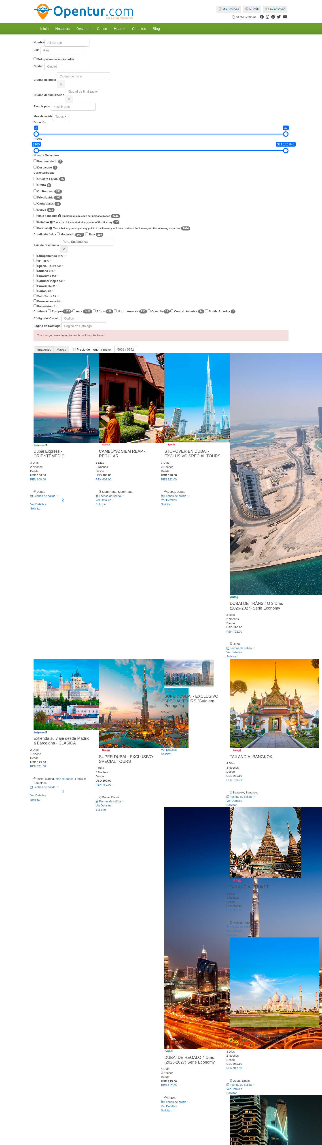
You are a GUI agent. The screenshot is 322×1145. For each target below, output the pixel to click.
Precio (38, 138)
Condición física (45, 234)
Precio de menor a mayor (92, 349)
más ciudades (64, 778)
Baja (94, 234)
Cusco (102, 29)
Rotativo (76, 222)
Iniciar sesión (275, 9)
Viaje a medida (77, 216)
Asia (82, 311)
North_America (130, 311)
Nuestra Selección (46, 155)
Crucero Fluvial (49, 179)
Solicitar (35, 508)
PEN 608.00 (38, 479)
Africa (103, 311)
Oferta (42, 185)
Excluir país (42, 106)
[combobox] (61, 116)
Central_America (187, 311)
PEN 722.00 (169, 479)
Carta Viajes (47, 204)
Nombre (39, 42)
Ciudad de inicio (45, 79)
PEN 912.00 (234, 910)
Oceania (158, 311)
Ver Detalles (38, 504)
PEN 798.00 (234, 780)
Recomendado (48, 161)
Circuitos (139, 29)
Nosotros (62, 29)
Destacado (45, 168)
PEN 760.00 (103, 784)
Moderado (70, 234)
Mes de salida (43, 116)
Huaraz (119, 29)
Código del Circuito (47, 318)
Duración (40, 122)
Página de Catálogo (47, 326)
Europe (60, 311)
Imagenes (44, 349)
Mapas (61, 349)
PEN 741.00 (38, 766)
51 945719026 (243, 17)
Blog (156, 29)
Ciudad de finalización (49, 95)
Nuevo (44, 210)
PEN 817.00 (169, 1085)
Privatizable (48, 198)
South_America (220, 311)
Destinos (83, 29)
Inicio (44, 29)
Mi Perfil (252, 9)
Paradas (112, 228)
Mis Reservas (229, 9)
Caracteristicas (44, 172)
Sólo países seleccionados (54, 59)
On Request (48, 191)
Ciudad (38, 66)
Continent (40, 311)
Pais (37, 50)
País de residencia (46, 245)
